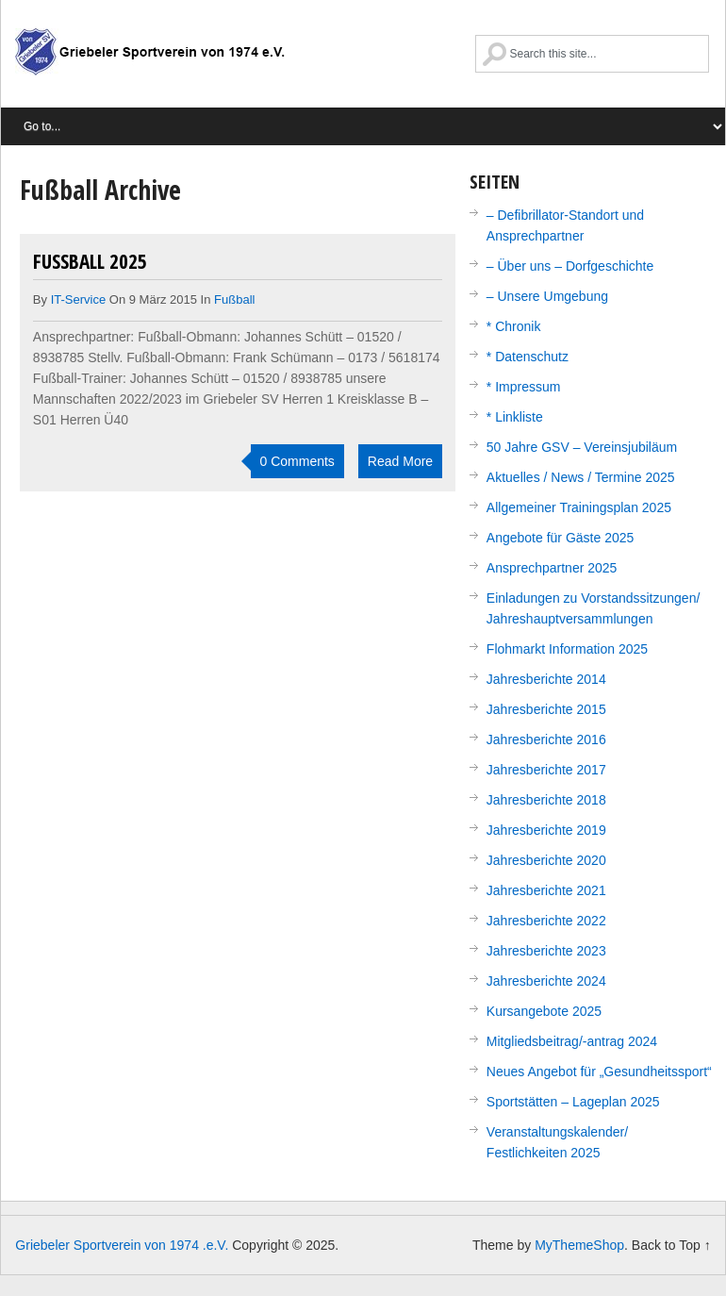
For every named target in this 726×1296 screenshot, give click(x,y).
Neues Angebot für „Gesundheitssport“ (599, 1071)
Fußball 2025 (90, 260)
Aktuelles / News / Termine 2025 (581, 477)
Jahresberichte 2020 (546, 860)
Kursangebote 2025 (544, 1011)
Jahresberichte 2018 (546, 799)
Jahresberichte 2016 (546, 739)
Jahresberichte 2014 (546, 679)
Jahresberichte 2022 (546, 920)
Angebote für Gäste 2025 (560, 537)
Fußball (234, 299)
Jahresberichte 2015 (546, 709)
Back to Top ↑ (671, 1245)
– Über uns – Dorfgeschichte (570, 266)
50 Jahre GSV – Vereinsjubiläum (582, 447)
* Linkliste (515, 416)
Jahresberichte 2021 (546, 890)
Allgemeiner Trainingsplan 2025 (579, 507)
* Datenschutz (528, 356)
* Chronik (514, 326)
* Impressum (524, 386)
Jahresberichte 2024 (546, 981)
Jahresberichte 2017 (546, 769)
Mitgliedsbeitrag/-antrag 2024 (572, 1041)
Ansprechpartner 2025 (552, 567)
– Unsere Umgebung (547, 296)
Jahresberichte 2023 (546, 950)
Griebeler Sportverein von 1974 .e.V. (150, 61)
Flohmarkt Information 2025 (567, 648)
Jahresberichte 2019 (546, 830)
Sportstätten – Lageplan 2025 (573, 1101)
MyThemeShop (579, 1245)
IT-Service (79, 299)
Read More (400, 461)
